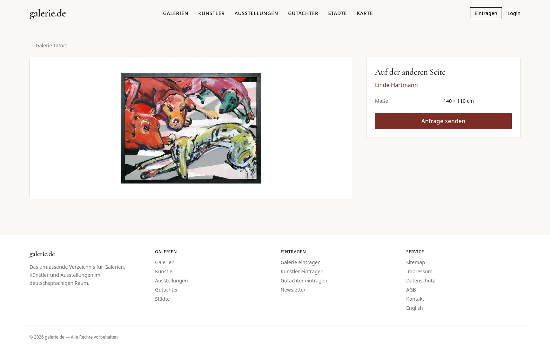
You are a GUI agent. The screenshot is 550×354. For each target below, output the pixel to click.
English (414, 308)
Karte (365, 13)
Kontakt (415, 298)
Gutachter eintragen (304, 280)
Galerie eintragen (301, 262)
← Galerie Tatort (48, 45)
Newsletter (293, 289)
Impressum (419, 271)
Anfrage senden (443, 121)
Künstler (211, 13)
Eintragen (486, 13)
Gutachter (303, 13)
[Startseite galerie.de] (47, 13)
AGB (411, 289)
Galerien (176, 13)
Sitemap (415, 262)
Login (514, 13)
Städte (337, 13)
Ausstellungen (257, 13)
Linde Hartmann (396, 85)
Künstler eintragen (302, 271)
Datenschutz (420, 280)
